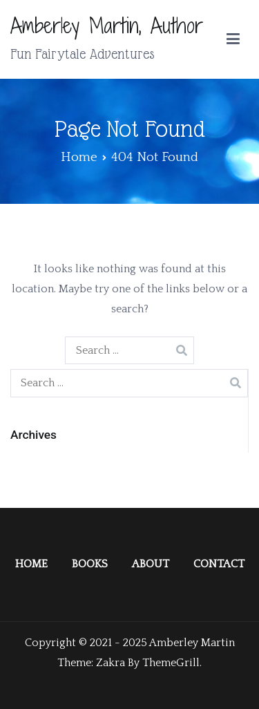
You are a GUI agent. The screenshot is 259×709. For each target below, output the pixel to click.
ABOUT (150, 564)
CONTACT (218, 564)
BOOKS (90, 564)
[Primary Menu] (233, 39)
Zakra (110, 662)
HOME (31, 564)
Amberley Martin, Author (106, 25)
